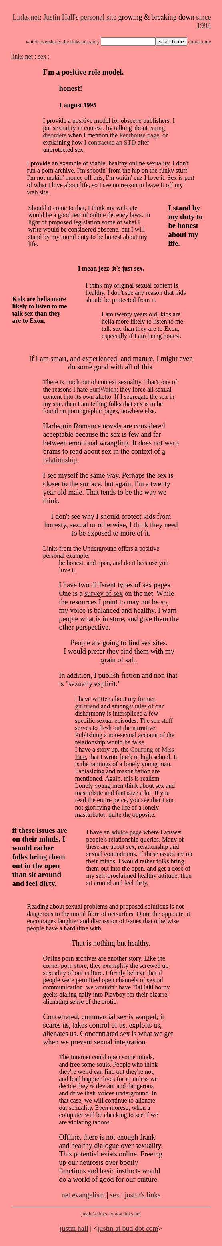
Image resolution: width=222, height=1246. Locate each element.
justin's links (142, 1195)
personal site (98, 17)
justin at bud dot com (128, 1228)
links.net (22, 56)
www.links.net (126, 1214)
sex (42, 56)
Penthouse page (139, 135)
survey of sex (103, 593)
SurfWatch (102, 389)
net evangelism (83, 1195)
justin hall (74, 1228)
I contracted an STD (110, 142)
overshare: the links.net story (70, 42)
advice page (126, 832)
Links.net (26, 17)
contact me (199, 42)
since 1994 (203, 21)
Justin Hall (58, 17)
